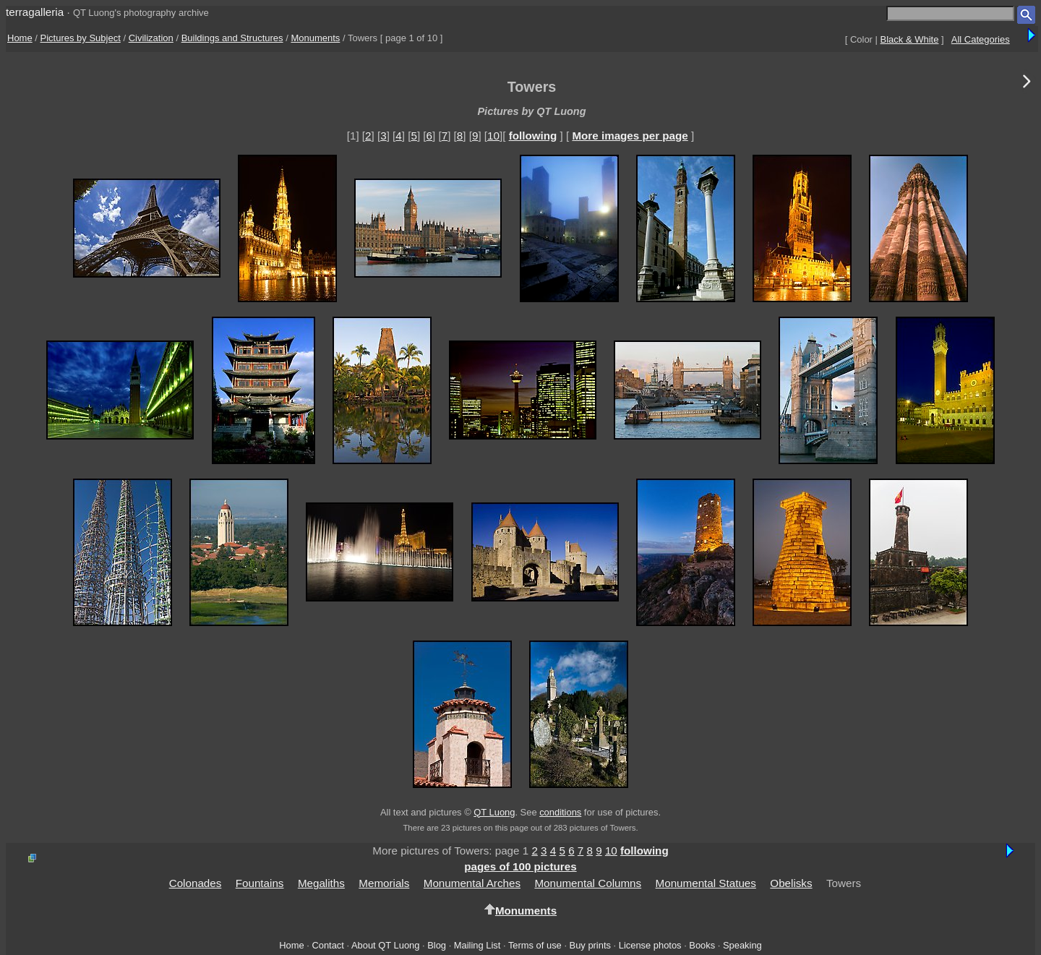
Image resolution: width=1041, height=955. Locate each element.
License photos (650, 945)
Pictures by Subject (80, 38)
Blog (436, 945)
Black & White (910, 39)
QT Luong (494, 812)
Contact (327, 945)
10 (493, 135)
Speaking (742, 945)
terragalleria (35, 12)
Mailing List (477, 945)
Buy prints (590, 945)
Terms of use (535, 945)
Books (702, 945)
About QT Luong (385, 945)
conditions (560, 812)
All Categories (980, 39)
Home (20, 38)
